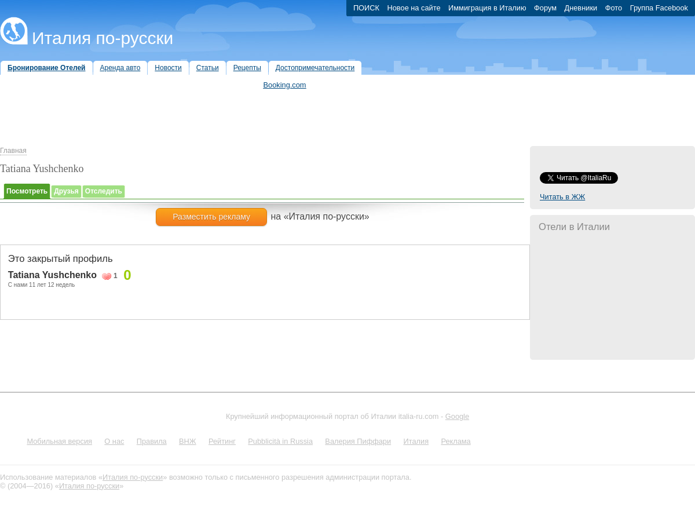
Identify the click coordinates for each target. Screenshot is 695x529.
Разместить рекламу (211, 216)
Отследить (103, 191)
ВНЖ (187, 441)
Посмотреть (26, 191)
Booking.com (285, 85)
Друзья (66, 191)
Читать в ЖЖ (562, 196)
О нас (114, 441)
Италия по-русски (102, 38)
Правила (152, 441)
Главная (13, 151)
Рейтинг (222, 441)
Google (457, 416)
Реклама (455, 441)
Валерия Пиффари (358, 441)
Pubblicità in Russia (280, 441)
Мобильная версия (59, 441)
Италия (416, 441)
